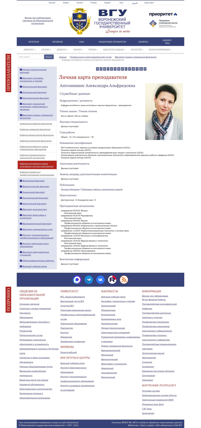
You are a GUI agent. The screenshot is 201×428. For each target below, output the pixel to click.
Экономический (109, 372)
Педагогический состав (31, 335)
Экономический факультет (34, 197)
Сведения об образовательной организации (38, 22)
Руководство (26, 330)
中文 (121, 3)
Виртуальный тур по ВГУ (72, 301)
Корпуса (64, 332)
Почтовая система (151, 390)
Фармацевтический (110, 350)
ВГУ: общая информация (72, 296)
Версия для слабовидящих (38, 17)
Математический (109, 323)
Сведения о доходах (152, 317)
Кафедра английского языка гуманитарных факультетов (34, 148)
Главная (63, 57)
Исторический (108, 314)
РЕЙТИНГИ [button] (93, 49)
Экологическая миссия (153, 353)
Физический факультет (32, 180)
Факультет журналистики (33, 209)
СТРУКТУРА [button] (46, 49)
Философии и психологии (114, 363)
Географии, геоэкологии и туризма (118, 301)
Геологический (108, 305)
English (66, 3)
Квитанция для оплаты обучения (158, 371)
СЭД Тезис (147, 408)
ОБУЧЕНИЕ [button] (78, 49)
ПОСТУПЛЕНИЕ (33, 41)
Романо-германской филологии (116, 345)
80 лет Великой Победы (154, 299)
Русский (52, 3)
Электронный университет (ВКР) (158, 399)
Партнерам (147, 380)
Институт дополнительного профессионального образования (36, 236)
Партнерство (66, 328)
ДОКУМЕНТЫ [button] (62, 49)
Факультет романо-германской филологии (135, 57)
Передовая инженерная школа (75, 310)
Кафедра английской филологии (36, 123)
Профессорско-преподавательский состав (91, 57)
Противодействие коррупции (156, 313)
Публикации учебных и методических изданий (102, 189)
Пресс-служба (147, 425)
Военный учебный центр (33, 266)
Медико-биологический (113, 328)
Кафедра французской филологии (37, 135)
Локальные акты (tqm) (153, 404)
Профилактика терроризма (155, 321)
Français (93, 3)
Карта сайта (149, 3)
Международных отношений (115, 332)
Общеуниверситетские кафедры (37, 260)
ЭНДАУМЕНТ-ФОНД (167, 42)
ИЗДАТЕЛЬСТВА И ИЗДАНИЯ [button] (114, 49)
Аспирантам (148, 366)
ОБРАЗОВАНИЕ (57, 41)
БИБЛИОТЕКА (143, 41)
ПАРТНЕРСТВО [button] (137, 49)
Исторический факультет (33, 92)
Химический (107, 368)
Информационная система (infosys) (159, 395)
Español (107, 3)
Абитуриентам (149, 357)
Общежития (66, 337)
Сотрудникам (148, 375)
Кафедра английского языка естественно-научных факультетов (36, 165)
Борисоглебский (68, 352)
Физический (107, 354)
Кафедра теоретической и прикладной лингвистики (33, 156)
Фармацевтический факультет (36, 223)
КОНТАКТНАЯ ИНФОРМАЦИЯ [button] (160, 49)
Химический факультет (32, 192)
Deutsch (80, 3)
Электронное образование (73, 323)
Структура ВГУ (67, 305)
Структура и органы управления (35, 308)
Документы (25, 313)
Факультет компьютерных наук (36, 229)
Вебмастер (133, 425)
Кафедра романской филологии (36, 140)
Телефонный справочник (72, 341)
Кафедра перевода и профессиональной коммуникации (37, 173)
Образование (26, 317)
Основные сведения (29, 304)
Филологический (109, 359)
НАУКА (81, 41)
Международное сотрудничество (36, 389)
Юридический (108, 377)
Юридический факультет (33, 203)
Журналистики (108, 310)
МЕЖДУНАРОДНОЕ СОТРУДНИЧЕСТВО (112, 41)
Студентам (147, 362)
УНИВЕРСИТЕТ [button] (30, 49)
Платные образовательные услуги (36, 366)
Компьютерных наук (111, 319)
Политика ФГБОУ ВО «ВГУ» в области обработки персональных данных (147, 422)
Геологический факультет (33, 86)
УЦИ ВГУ (178, 425)
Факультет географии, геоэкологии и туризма (32, 79)
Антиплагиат (148, 413)
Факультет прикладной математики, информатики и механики (34, 106)
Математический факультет (34, 98)
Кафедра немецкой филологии (35, 129)
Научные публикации (70, 189)
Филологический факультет (34, 186)
